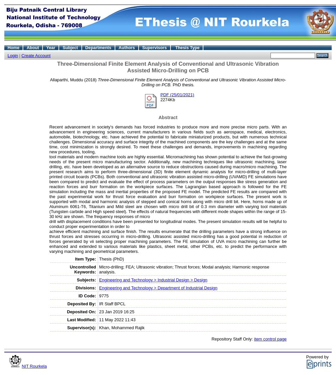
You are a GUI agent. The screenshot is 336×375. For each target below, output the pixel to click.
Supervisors (154, 47)
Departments (98, 47)
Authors (127, 47)
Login (13, 55)
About (33, 47)
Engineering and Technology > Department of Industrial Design (158, 287)
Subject (70, 47)
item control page (270, 339)
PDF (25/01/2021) (177, 94)
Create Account (36, 55)
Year (50, 47)
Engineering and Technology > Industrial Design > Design (153, 279)
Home (14, 47)
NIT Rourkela (34, 366)
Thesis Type (187, 47)
